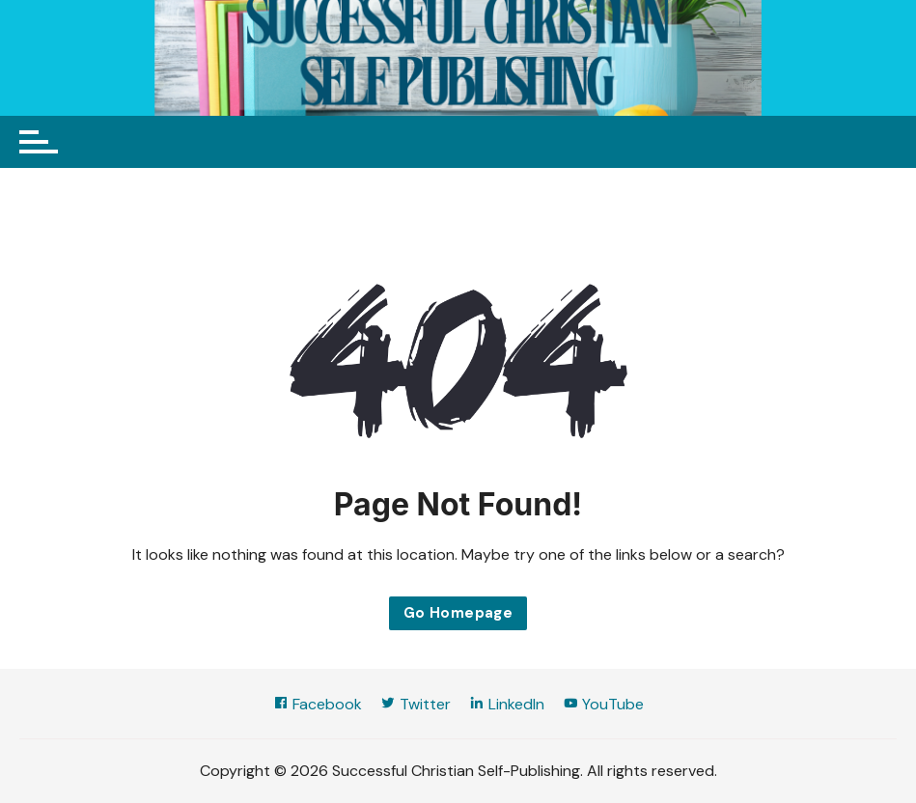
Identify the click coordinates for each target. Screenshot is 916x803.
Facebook (317, 704)
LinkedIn (506, 704)
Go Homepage (458, 613)
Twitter (415, 704)
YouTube (603, 704)
